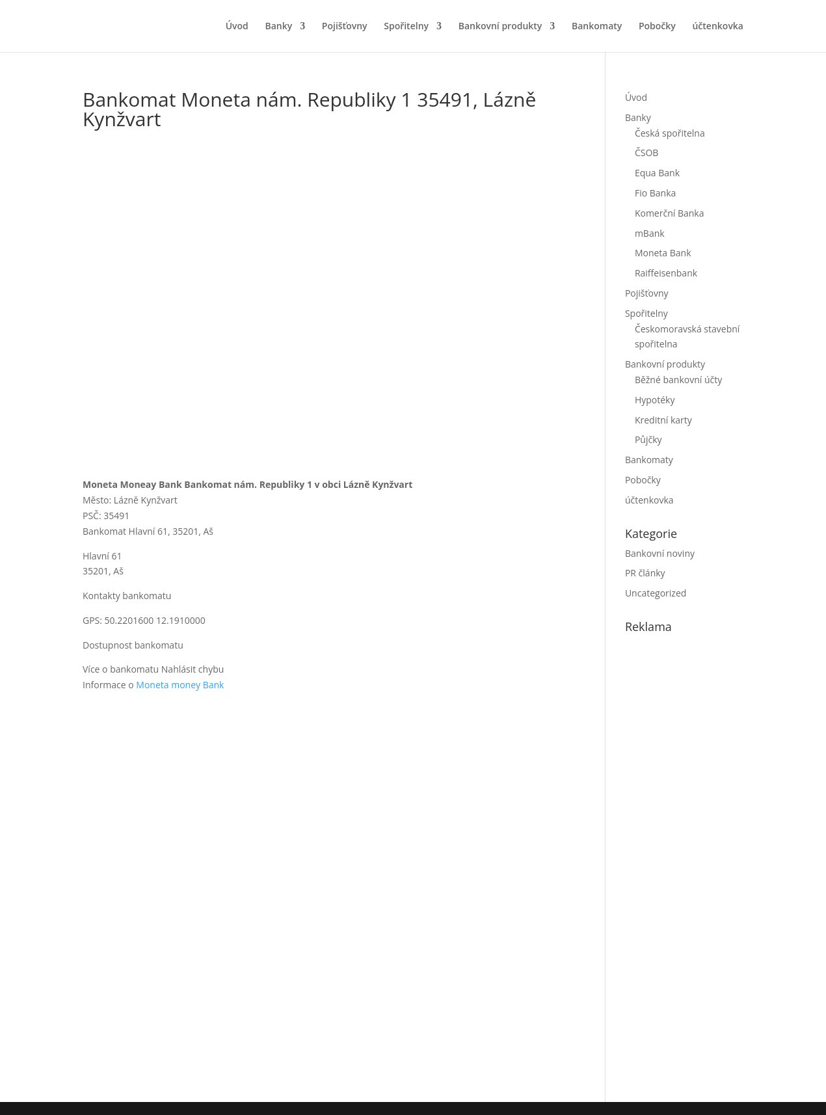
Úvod (237, 26)
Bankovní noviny (660, 553)
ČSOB (646, 152)
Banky (278, 26)
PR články (645, 573)
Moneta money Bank (180, 684)
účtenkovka (717, 26)
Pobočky (657, 26)
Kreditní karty (663, 420)
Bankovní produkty (500, 26)
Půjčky (648, 439)
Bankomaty (597, 26)
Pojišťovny (344, 26)
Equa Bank (657, 173)
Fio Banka (655, 193)
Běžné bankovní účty (678, 379)
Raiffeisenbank (666, 273)
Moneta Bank (663, 253)
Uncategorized (655, 593)
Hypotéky (655, 400)
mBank (650, 233)
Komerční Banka (669, 213)
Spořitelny (406, 26)
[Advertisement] (722, 865)
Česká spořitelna (670, 133)
